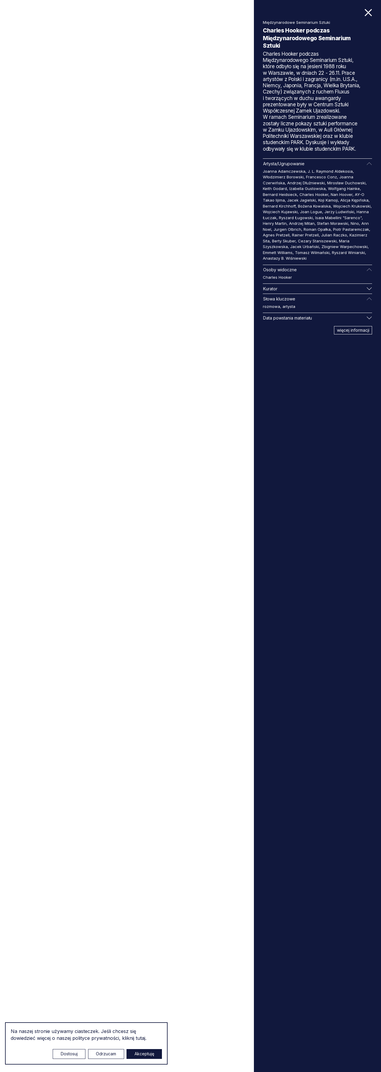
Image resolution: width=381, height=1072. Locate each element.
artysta (288, 306)
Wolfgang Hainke (344, 188)
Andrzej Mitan (302, 223)
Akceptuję (144, 1053)
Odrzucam (106, 1053)
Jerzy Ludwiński (339, 211)
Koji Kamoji (328, 200)
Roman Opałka (317, 229)
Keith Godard (275, 188)
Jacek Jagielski (301, 200)
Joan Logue (311, 211)
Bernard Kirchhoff (279, 206)
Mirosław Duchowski (346, 182)
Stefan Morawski (332, 223)
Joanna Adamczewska (284, 171)
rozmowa (271, 306)
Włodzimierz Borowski (283, 176)
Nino (355, 223)
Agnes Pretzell (276, 235)
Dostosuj (69, 1053)
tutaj (140, 1038)
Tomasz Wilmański (312, 252)
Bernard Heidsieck (280, 194)
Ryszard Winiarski (348, 252)
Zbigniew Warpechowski (344, 246)
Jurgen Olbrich (287, 229)
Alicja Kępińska (354, 200)
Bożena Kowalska (314, 206)
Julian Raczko (334, 235)
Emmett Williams (278, 252)
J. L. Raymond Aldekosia (330, 171)
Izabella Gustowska (307, 188)
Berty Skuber (284, 241)
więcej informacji (353, 330)
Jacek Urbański (304, 246)
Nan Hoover (341, 194)
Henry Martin (275, 223)
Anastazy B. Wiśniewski (285, 258)
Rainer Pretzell (305, 235)
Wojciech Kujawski (280, 211)
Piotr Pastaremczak (351, 229)
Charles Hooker (313, 194)
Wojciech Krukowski (352, 206)
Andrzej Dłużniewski (306, 182)
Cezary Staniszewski (317, 241)
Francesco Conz (321, 176)
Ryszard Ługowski (296, 217)
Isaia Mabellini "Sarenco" (338, 217)
